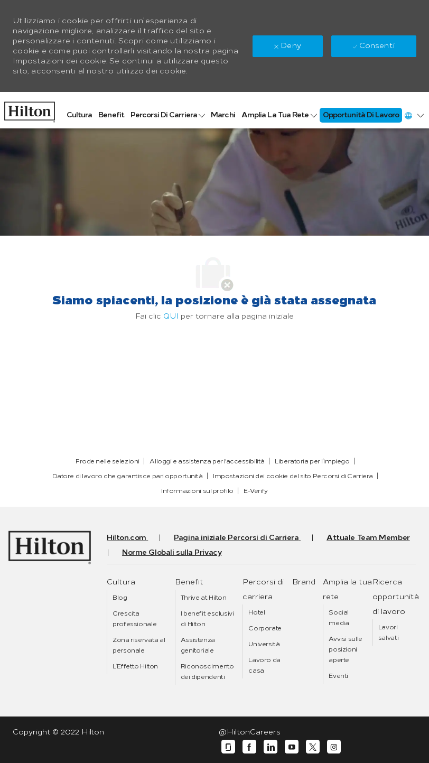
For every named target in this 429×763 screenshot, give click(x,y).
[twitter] (312, 746)
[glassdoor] (228, 746)
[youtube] (291, 746)
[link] (29, 109)
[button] (414, 115)
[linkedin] (270, 746)
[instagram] (334, 746)
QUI (171, 316)
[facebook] (249, 746)
